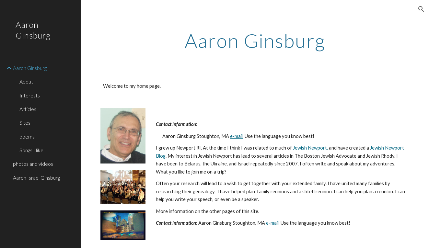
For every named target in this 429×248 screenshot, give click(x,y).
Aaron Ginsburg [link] (30, 68)
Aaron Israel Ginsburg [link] (36, 178)
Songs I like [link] (31, 150)
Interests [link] (29, 95)
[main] (255, 40)
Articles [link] (27, 109)
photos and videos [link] (33, 164)
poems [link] (27, 136)
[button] (421, 9)
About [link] (26, 81)
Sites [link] (24, 122)
